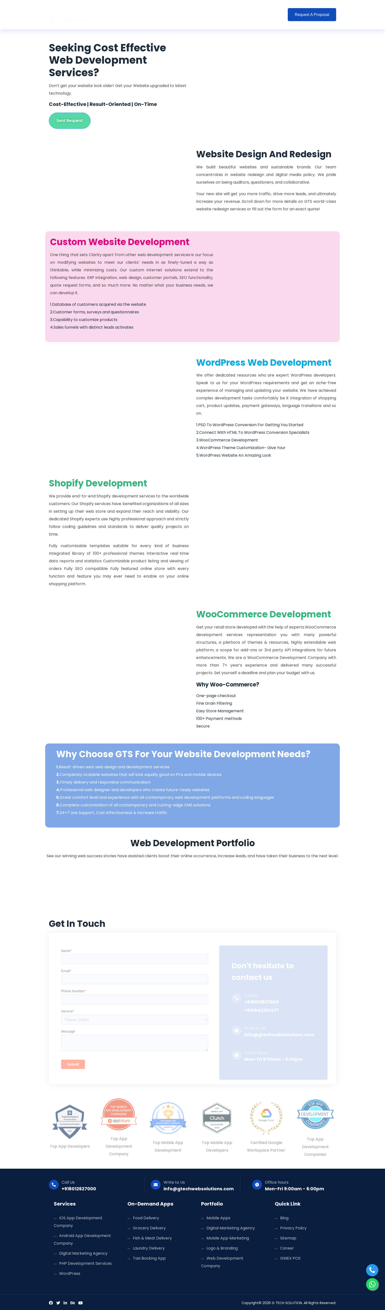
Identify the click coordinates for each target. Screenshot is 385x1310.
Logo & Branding (222, 1248)
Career (287, 1248)
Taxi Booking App (149, 1258)
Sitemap (288, 1238)
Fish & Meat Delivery (152, 1238)
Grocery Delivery (149, 1228)
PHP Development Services (85, 1263)
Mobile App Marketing (227, 1238)
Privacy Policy (293, 1228)
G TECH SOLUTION (287, 1302)
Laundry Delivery (149, 1248)
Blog (216, 14)
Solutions (165, 14)
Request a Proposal (312, 15)
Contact (269, 14)
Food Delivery (146, 1218)
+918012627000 (79, 1189)
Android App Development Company (82, 1239)
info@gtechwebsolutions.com (199, 1189)
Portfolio (194, 14)
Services (138, 14)
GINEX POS (290, 1258)
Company (241, 14)
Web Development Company (222, 1262)
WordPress (69, 1273)
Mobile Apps (218, 1218)
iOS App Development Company (78, 1221)
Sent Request (69, 120)
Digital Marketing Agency (83, 1253)
